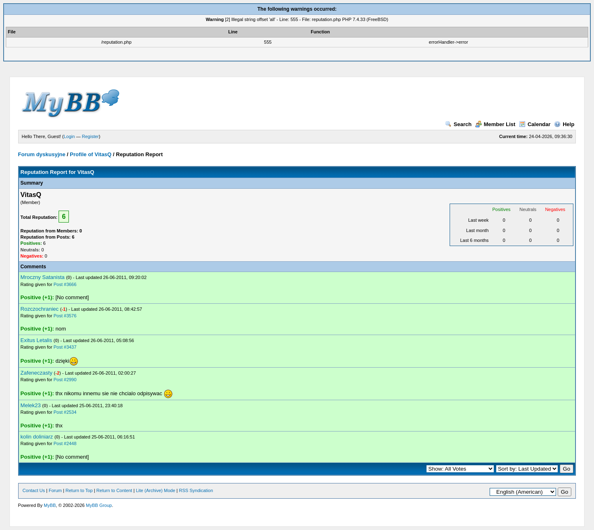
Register (90, 136)
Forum (55, 490)
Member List (495, 124)
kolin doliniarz (37, 437)
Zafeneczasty (36, 373)
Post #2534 (65, 412)
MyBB (50, 505)
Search (458, 124)
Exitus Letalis (36, 340)
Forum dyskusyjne (42, 154)
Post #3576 (65, 315)
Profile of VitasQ (90, 154)
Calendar (535, 124)
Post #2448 (65, 443)
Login (69, 136)
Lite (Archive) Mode (155, 490)
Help (564, 124)
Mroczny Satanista (43, 277)
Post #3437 (65, 347)
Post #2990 (65, 379)
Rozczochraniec (40, 309)
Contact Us (34, 490)
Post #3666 (65, 284)
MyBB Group (99, 505)
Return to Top (79, 490)
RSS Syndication (196, 490)
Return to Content (114, 490)
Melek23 (31, 405)
